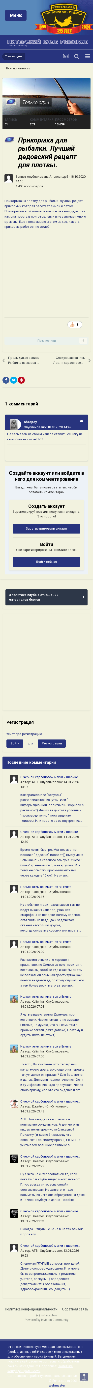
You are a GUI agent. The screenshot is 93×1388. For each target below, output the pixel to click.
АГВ (35, 782)
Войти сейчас (46, 562)
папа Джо (39, 892)
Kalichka (38, 1001)
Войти (14, 743)
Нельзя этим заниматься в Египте (45, 887)
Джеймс (38, 1106)
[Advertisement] (46, 662)
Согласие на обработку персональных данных (42, 1376)
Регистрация (52, 743)
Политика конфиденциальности (31, 1309)
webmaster (57, 1385)
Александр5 (58, 176)
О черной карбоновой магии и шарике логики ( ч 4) (49, 777)
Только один (35, 102)
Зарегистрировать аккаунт (46, 528)
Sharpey (30, 422)
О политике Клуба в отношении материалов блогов (34, 597)
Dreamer (38, 1161)
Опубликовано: (47, 427)
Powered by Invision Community (46, 1320)
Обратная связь (75, 1309)
